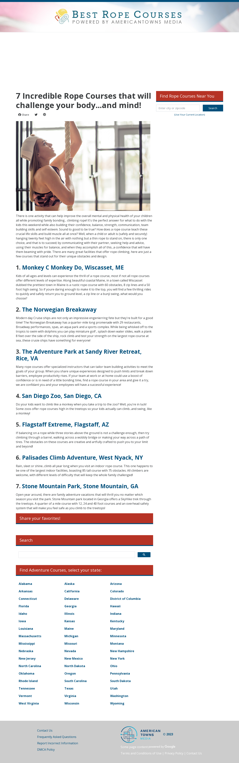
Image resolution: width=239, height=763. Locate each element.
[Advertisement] (119, 60)
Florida (24, 606)
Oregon (70, 673)
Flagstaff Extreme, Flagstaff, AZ (65, 424)
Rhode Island (28, 681)
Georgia (70, 606)
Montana (117, 644)
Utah (114, 688)
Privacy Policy (174, 753)
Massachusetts (30, 636)
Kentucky (117, 621)
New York (117, 658)
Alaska (69, 584)
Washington (119, 696)
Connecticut (28, 599)
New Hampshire (122, 651)
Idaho (23, 614)
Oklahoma (26, 673)
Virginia (70, 696)
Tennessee (27, 688)
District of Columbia (125, 599)
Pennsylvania (120, 673)
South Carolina (75, 681)
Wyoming (117, 703)
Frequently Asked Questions (56, 737)
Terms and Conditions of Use (141, 753)
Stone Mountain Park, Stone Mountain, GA (80, 486)
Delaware (71, 599)
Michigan (71, 636)
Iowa (22, 621)
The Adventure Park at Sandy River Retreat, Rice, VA (79, 355)
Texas (68, 688)
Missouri (70, 644)
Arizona (116, 584)
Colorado (117, 591)
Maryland (117, 629)
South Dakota (120, 681)
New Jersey (27, 658)
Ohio (113, 666)
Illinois (69, 614)
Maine (69, 629)
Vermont (25, 696)
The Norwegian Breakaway (59, 309)
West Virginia (29, 703)
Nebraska (26, 651)
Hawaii (115, 606)
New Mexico (73, 658)
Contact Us (44, 730)
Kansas (69, 621)
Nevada (70, 651)
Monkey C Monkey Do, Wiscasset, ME (73, 267)
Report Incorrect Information (57, 743)
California (72, 591)
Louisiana (26, 629)
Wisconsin (71, 703)
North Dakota (74, 666)
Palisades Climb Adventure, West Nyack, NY (82, 457)
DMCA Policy (46, 749)
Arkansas (25, 591)
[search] (76, 555)
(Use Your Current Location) (189, 114)
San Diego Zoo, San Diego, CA (62, 396)
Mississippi (27, 644)
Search (213, 108)
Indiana (115, 614)
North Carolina (30, 666)
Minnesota (118, 636)
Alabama (25, 584)
